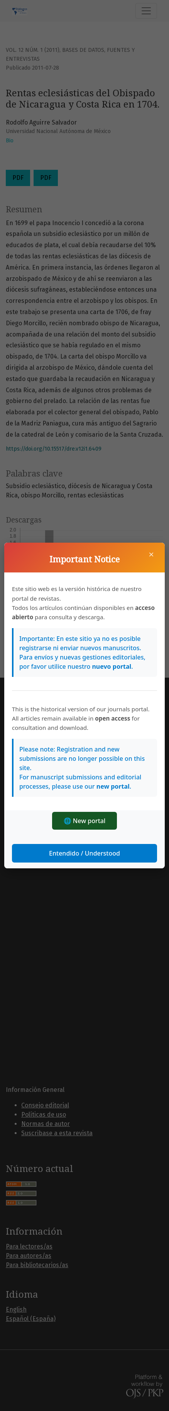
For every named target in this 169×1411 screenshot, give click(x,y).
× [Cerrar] (151, 554)
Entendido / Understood (84, 853)
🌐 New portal (85, 821)
